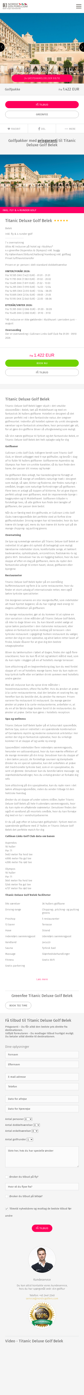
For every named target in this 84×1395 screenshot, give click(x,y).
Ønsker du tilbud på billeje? (26, 1196)
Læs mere (42, 979)
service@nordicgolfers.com (42, 1298)
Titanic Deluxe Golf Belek (28, 220)
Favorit (13, 128)
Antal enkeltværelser (18, 1130)
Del (42, 129)
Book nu (42, 363)
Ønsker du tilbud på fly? (23, 1176)
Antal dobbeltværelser (19, 1125)
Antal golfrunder (16, 1139)
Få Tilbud (42, 104)
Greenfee (42, 114)
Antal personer (14, 1119)
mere (70, 128)
